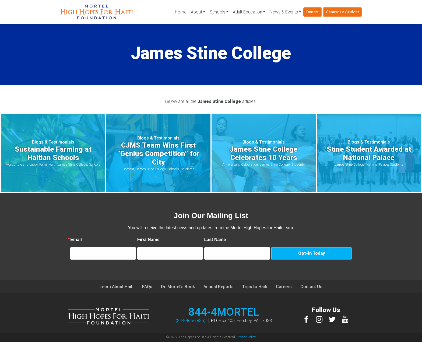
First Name (171, 240)
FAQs (147, 286)
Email (99, 240)
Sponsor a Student (342, 12)
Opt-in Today (311, 253)
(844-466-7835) (190, 320)
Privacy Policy (246, 337)
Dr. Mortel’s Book (178, 286)
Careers (284, 286)
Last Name (238, 240)
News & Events (284, 12)
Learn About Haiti (116, 286)
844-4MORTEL (223, 312)
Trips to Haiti (254, 286)
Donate (313, 12)
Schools (217, 12)
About (196, 12)
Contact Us (311, 286)
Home (181, 12)
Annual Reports (218, 286)
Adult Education (247, 12)
